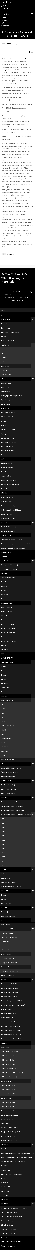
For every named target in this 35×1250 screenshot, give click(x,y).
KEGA (3, 709)
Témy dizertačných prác (9, 963)
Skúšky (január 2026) (8, 1018)
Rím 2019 (4, 1166)
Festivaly (4, 523)
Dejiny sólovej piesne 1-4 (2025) (11, 1001)
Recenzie (4, 891)
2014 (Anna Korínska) (8, 1068)
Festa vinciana (6, 1098)
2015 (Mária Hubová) (8, 1064)
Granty (4, 696)
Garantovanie (5, 925)
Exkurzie (4, 1145)
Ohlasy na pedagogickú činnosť (11, 510)
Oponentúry (5, 946)
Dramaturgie (6, 552)
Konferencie (6, 781)
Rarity (3, 358)
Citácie (4, 869)
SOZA (3, 721)
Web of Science (6, 874)
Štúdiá (3, 379)
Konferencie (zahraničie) (9, 789)
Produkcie (5, 573)
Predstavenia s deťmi (8, 472)
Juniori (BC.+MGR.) (7, 929)
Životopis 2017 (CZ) (7, 438)
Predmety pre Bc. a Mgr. (9, 933)
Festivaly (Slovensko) (8, 527)
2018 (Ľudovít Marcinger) (9, 1051)
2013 (3, 836)
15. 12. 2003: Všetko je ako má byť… (13, 1217)
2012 (3, 840)
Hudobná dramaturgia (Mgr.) (11, 1030)
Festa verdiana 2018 (8, 1090)
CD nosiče (4, 650)
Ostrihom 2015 (6, 1187)
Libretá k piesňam (7, 637)
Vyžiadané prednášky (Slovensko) (12, 806)
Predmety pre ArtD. (8, 958)
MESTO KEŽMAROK (7, 747)
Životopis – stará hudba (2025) (11, 539)
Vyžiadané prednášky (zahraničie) (12, 810)
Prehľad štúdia (6, 383)
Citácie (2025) (6, 878)
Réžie (3, 459)
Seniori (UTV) (5, 967)
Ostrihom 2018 (6, 1170)
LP (2, 353)
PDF (30, 52)
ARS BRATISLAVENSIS (8, 726)
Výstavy (3, 590)
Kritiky (4, 493)
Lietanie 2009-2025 (7, 341)
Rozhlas (4, 908)
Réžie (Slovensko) (7, 463)
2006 (3, 865)
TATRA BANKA (6, 738)
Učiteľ (3, 920)
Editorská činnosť (7, 903)
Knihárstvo (5, 366)
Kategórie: (4, 692)
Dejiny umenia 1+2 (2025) (9, 984)
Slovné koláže (6, 616)
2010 (3, 848)
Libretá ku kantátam (8, 633)
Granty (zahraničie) (7, 760)
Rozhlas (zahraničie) (8, 916)
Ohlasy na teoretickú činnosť (11, 886)
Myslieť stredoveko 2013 (9, 1140)
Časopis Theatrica (8, 1246)
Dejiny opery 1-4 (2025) (9, 996)
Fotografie (5, 455)
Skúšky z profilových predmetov (12, 396)
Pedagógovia (5, 404)
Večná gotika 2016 (7, 1119)
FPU (2, 713)
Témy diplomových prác (9, 937)
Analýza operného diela (9, 1022)
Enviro (3, 336)
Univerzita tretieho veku (9, 802)
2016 (3, 823)
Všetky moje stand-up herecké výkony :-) (14, 1208)
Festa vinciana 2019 (8, 1106)
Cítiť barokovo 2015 (7, 1123)
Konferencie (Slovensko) (9, 793)
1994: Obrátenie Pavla (8, 1233)
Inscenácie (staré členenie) (10, 484)
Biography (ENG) (7, 446)
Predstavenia (5, 582)
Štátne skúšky (6, 391)
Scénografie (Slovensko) (9, 565)
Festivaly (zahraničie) (8, 531)
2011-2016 (4, 1195)
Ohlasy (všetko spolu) (8, 518)
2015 (3, 827)
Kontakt (4, 324)
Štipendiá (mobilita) (8, 776)
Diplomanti (5, 941)
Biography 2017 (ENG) (8, 442)
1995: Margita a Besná (8, 1229)
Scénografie (6, 561)
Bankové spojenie (7, 328)
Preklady (4, 654)
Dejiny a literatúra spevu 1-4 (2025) (13, 1005)
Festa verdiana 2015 (8, 1094)
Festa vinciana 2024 (8, 1102)
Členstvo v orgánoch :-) (9, 429)
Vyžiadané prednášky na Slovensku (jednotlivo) (17, 815)
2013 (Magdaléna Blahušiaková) (12, 1073)
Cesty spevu (5, 1047)
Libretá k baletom (7, 624)
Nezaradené (10, 254)
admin (19, 44)
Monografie (5, 675)
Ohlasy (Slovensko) (7, 497)
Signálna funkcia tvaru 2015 (10, 1128)
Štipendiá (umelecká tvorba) (11, 768)
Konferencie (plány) (8, 785)
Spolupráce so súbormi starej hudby (13, 548)
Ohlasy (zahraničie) (7, 501)
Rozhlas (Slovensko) (8, 912)
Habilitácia (5, 387)
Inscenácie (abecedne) (8, 480)
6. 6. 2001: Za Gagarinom (9, 1221)
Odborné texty (7, 662)
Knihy (3, 362)
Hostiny (4, 1043)
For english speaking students (11, 1039)
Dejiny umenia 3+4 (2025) (9, 988)
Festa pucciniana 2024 (8, 1111)
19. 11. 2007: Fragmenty (9, 1212)
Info (2, 349)
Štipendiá (5, 764)
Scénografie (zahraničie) (9, 569)
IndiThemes (20, 292)
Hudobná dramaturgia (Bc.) (10, 1026)
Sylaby (3, 980)
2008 (3, 853)
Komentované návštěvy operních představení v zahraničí (18, 1153)
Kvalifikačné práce (7, 671)
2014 (3, 831)
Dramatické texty (7, 611)
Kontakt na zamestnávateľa (10, 332)
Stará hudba (6, 535)
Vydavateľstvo (6, 374)
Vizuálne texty (7, 658)
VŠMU (3, 755)
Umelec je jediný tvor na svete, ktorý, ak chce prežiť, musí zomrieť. (6, 14)
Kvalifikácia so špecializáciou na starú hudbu (16, 544)
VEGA (3, 704)
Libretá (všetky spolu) (8, 641)
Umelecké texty (7, 603)
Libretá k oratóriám (8, 628)
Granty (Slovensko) (7, 700)
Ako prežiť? (5, 1238)
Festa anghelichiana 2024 (9, 1115)
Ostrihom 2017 (6, 1183)
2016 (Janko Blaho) (8, 1060)
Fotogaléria (5, 489)
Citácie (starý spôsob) (8, 882)
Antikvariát (5, 345)
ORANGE (4, 743)
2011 (3, 844)
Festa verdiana (6, 1081)
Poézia (3, 645)
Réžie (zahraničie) (7, 468)
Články (3, 679)
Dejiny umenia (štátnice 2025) (11, 1034)
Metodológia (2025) (8, 1009)
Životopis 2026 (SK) (7, 417)
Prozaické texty (6, 607)
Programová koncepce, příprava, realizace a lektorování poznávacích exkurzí (18, 1157)
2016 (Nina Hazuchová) (9, 1056)
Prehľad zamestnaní (8, 451)
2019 (3, 819)
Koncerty (4, 586)
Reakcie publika (6, 514)
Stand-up (4, 1204)
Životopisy (5, 408)
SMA (2, 734)
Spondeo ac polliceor (8, 400)
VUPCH (3, 425)
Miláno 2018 (5, 1178)
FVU (2, 717)
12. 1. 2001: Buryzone (8, 1225)
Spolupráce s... (6, 434)
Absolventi (5, 950)
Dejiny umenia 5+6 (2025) (9, 992)
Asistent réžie (6, 476)
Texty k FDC (5, 688)
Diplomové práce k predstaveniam (12, 506)
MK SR (3, 730)
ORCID (3, 421)
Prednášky (5, 798)
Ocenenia (4, 556)
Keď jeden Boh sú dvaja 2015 (10, 1132)
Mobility (4, 1200)
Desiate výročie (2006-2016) (10, 975)
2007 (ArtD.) (5, 857)
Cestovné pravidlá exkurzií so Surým (13, 1161)
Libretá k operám (7, 620)
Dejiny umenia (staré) (8, 1013)
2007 (3, 861)
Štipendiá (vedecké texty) (9, 772)
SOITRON (4, 751)
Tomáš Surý (5, 319)
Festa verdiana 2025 (8, 1085)
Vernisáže (4, 595)
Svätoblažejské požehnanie (10, 1149)
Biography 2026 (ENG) (8, 413)
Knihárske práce (6, 370)
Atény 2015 (5, 1191)
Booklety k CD (6, 683)
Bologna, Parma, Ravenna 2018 (11, 1174)
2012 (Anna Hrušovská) (9, 1077)
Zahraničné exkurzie (8, 578)
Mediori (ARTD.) (6, 954)
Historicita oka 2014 (8, 1136)
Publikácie (4, 599)
